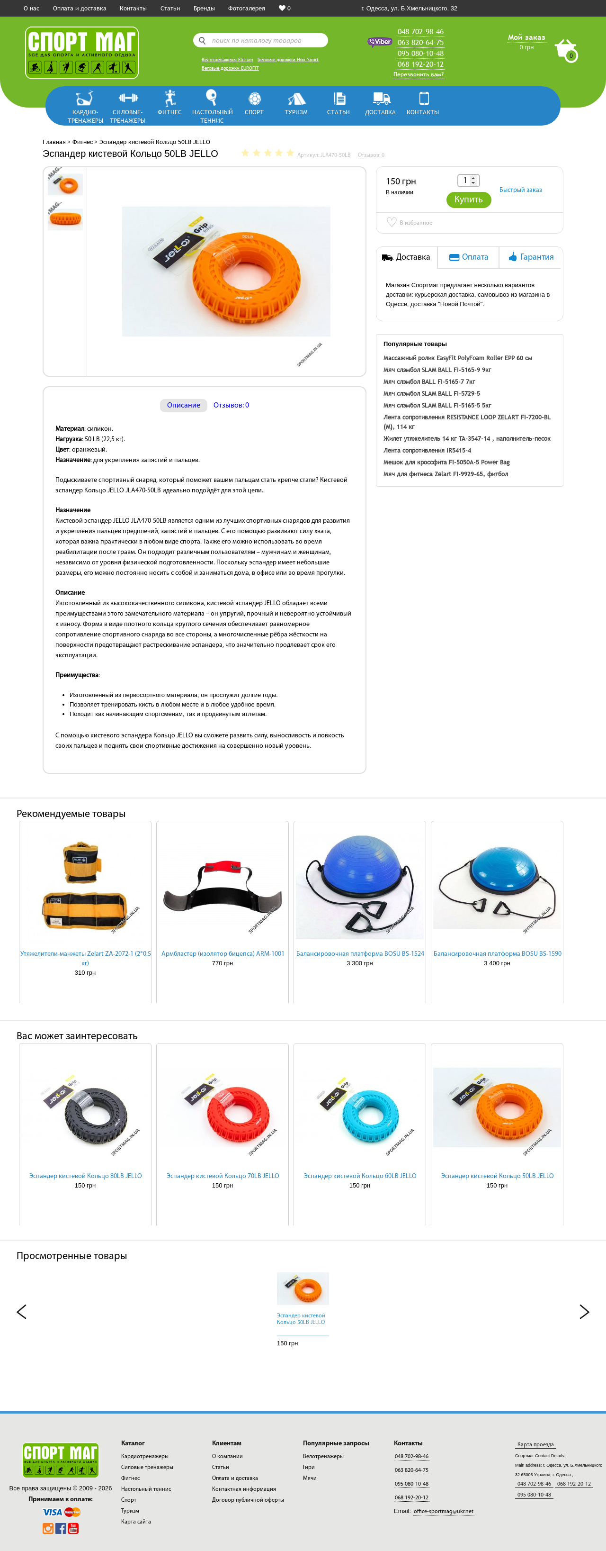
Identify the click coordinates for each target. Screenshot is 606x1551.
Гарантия (530, 257)
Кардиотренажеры (145, 1457)
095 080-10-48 (421, 53)
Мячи (310, 1478)
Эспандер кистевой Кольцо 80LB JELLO (85, 1176)
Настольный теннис (212, 116)
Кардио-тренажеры (85, 116)
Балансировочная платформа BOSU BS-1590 (497, 954)
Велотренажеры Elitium (227, 59)
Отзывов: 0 (231, 405)
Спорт (254, 112)
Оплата (468, 257)
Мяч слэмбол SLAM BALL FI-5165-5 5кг (437, 405)
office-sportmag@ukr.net (443, 1512)
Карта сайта (136, 1522)
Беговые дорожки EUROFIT (230, 68)
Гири (309, 1467)
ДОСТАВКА (380, 112)
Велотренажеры (323, 1457)
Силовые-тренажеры (127, 116)
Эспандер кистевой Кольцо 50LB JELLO (497, 1176)
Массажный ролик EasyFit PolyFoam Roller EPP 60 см (457, 358)
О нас (31, 8)
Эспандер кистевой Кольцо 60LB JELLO (360, 1176)
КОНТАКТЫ (423, 112)
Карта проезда (535, 1445)
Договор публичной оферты (248, 1500)
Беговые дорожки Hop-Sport (288, 59)
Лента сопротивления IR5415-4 (427, 450)
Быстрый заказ (520, 190)
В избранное (409, 223)
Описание (183, 405)
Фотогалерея (246, 8)
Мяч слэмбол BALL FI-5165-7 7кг (429, 381)
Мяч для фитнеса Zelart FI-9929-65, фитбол (445, 474)
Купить (468, 200)
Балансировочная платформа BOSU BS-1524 (360, 954)
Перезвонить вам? (418, 74)
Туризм (296, 112)
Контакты (133, 8)
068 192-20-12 (421, 64)
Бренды (204, 8)
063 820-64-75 (421, 42)
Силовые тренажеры (147, 1467)
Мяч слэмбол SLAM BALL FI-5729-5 (431, 393)
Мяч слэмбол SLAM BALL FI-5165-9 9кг (437, 369)
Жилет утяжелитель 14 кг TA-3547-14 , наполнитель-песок (467, 438)
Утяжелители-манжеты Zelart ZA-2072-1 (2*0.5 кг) (85, 959)
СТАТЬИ (338, 112)
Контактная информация (244, 1489)
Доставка (406, 257)
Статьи (170, 8)
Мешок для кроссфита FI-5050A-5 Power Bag (446, 462)
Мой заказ (526, 37)
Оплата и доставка (80, 8)
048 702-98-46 (421, 31)
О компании (227, 1457)
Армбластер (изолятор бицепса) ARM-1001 (223, 954)
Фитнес (170, 112)
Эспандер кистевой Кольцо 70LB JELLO (223, 1176)
